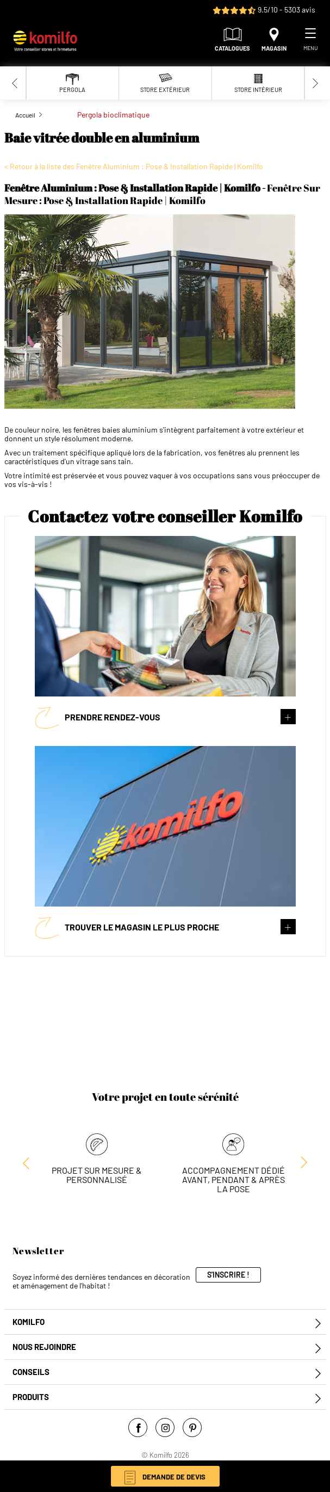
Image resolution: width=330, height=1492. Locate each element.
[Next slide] (315, 83)
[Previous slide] (15, 83)
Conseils (31, 1372)
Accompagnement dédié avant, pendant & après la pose (233, 1179)
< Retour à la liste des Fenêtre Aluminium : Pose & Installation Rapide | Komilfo (133, 166)
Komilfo (29, 1322)
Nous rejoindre (44, 1347)
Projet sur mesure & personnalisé (97, 1175)
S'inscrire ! (228, 1274)
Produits (31, 1397)
